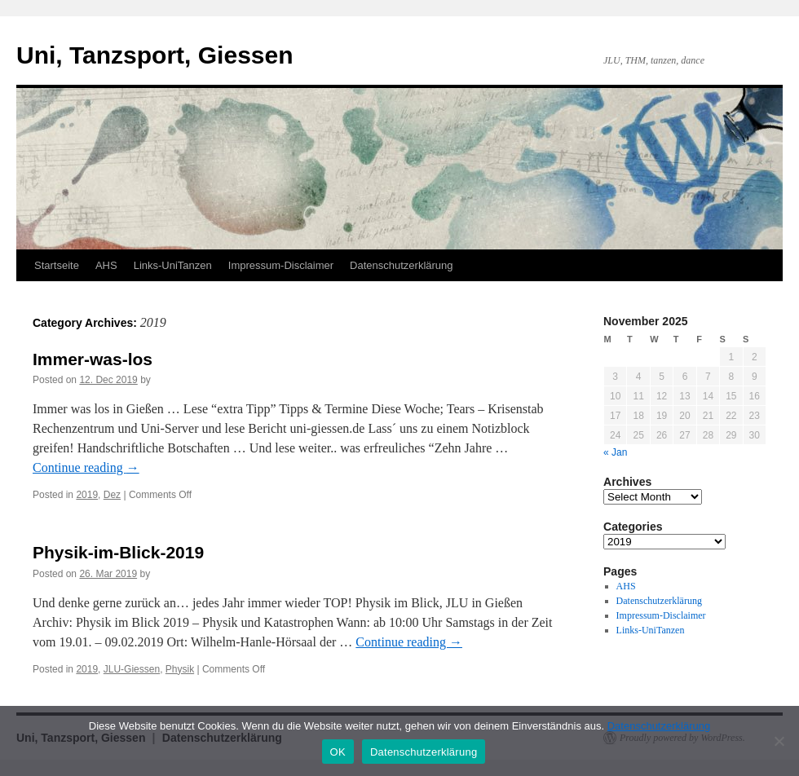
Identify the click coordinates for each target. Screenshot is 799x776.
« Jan (615, 452)
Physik (180, 669)
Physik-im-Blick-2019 (118, 552)
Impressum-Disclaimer (280, 265)
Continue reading (86, 467)
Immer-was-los (92, 359)
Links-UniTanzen (173, 265)
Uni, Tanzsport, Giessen (155, 55)
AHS (106, 265)
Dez (112, 494)
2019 (87, 494)
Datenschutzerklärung (401, 265)
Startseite (56, 265)
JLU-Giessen (132, 669)
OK (338, 752)
